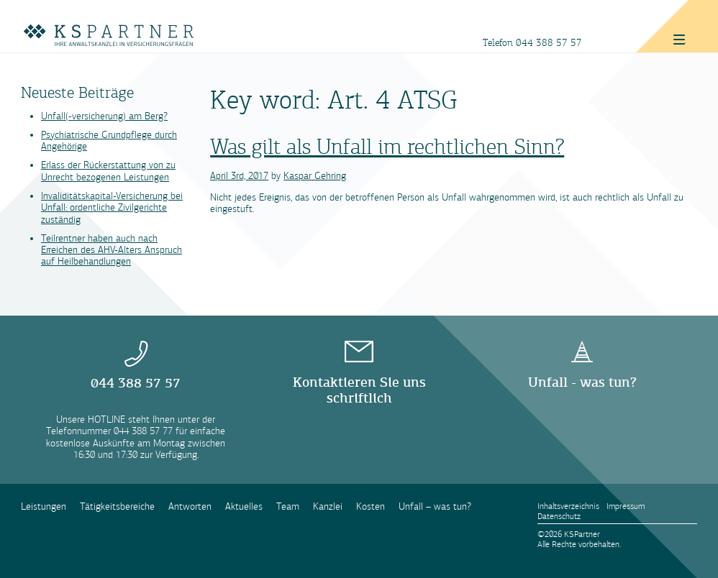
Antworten (190, 506)
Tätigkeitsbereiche (117, 506)
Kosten (370, 506)
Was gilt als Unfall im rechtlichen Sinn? (387, 147)
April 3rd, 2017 (239, 176)
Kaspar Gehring (314, 176)
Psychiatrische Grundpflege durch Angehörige (109, 140)
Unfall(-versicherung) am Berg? (104, 116)
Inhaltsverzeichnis (568, 506)
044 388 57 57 (549, 43)
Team (287, 506)
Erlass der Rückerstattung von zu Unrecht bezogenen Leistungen (108, 171)
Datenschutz (559, 516)
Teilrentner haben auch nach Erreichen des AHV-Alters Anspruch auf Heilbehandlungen (111, 250)
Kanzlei (327, 506)
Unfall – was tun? (435, 506)
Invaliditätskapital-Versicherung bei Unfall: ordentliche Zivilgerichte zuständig (112, 208)
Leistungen (43, 506)
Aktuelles (244, 506)
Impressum (625, 506)
